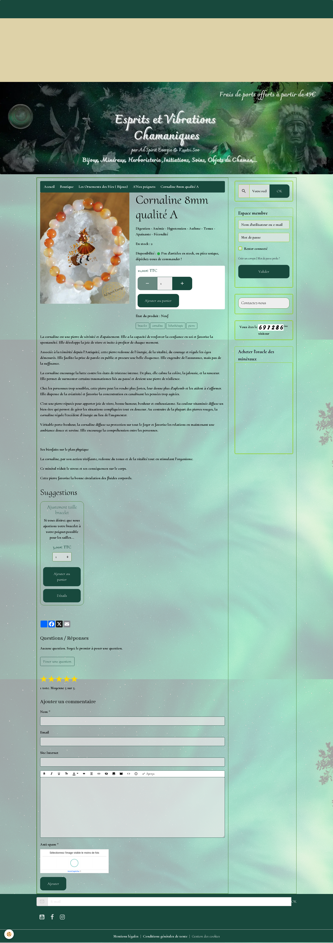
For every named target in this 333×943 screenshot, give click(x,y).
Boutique (66, 186)
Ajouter (53, 883)
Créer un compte (247, 258)
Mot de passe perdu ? (269, 258)
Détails (62, 595)
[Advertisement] (166, 50)
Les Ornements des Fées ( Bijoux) (103, 186)
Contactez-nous (253, 303)
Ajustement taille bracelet (62, 509)
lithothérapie (175, 325)
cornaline (157, 325)
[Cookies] (9, 934)
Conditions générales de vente (165, 936)
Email (44, 732)
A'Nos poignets (144, 186)
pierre (191, 325)
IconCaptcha (73, 871)
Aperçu (148, 774)
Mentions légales (125, 936)
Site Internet (49, 752)
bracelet (142, 325)
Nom (44, 711)
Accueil (49, 186)
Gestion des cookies (206, 936)
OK (279, 191)
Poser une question (57, 661)
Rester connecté (255, 248)
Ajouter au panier (158, 300)
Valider (263, 271)
